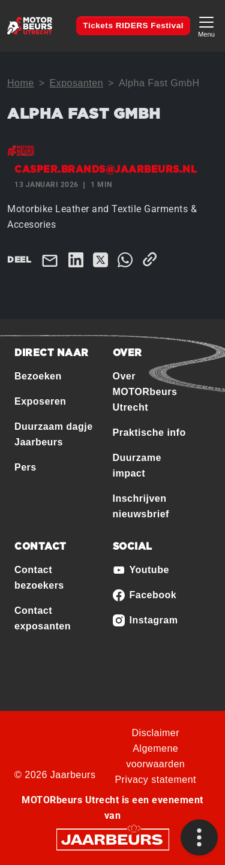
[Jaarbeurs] (112, 839)
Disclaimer (155, 733)
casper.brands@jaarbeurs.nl (105, 169)
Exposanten (77, 83)
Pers (25, 467)
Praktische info (149, 432)
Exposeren (40, 401)
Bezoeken (38, 376)
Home (20, 83)
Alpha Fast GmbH (159, 83)
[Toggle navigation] (206, 25)
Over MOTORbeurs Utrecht (145, 391)
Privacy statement (155, 779)
